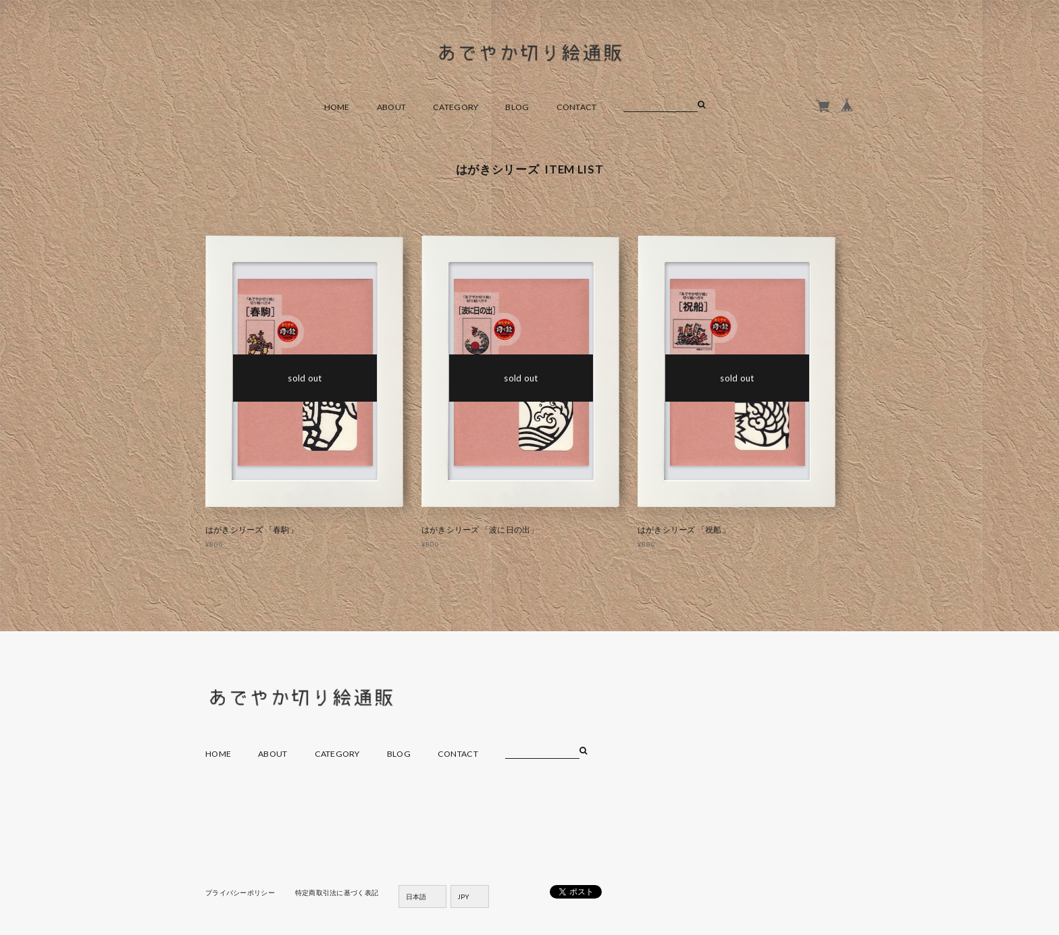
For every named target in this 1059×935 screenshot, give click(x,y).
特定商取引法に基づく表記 (336, 892)
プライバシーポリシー (240, 892)
